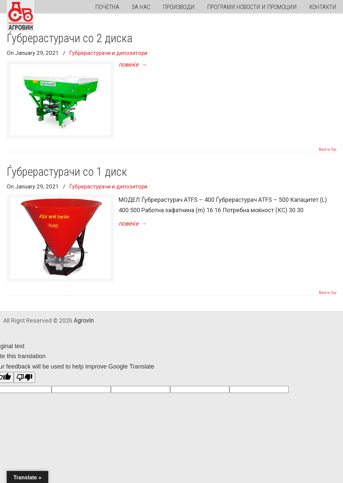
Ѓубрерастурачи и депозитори (108, 53)
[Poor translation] (24, 377)
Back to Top (327, 149)
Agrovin (20, 15)
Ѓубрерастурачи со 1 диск (67, 171)
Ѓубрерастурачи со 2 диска (69, 38)
